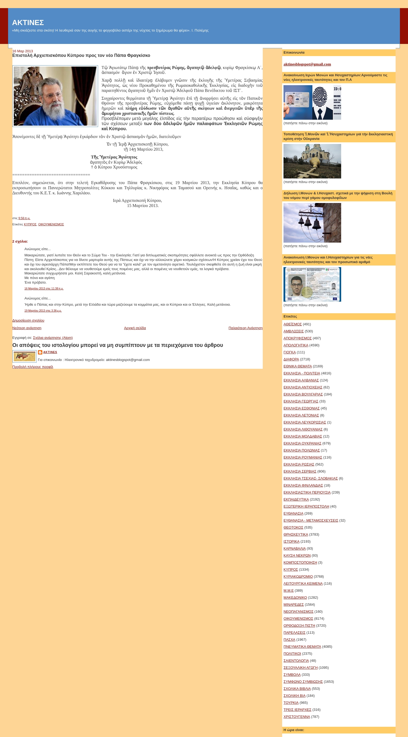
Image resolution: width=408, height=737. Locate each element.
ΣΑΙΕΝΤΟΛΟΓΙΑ (296, 661)
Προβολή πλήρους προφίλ (32, 367)
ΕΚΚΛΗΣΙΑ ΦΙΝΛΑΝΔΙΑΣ (303, 485)
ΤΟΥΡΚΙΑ (291, 703)
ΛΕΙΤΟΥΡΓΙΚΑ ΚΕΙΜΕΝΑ (303, 583)
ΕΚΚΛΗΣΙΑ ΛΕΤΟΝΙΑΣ (301, 415)
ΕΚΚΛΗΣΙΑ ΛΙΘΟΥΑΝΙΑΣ (303, 429)
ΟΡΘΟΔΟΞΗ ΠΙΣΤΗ (299, 626)
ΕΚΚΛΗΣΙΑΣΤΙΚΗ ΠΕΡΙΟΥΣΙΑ (307, 492)
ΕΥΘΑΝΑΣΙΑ (293, 513)
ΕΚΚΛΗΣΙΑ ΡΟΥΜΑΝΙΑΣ (302, 457)
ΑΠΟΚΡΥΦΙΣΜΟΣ (297, 338)
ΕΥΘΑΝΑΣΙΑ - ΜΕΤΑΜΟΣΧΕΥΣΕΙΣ (310, 520)
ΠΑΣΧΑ (289, 640)
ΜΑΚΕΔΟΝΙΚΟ (295, 597)
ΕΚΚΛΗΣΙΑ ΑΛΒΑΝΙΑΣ (301, 380)
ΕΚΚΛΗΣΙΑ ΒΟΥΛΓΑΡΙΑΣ (303, 394)
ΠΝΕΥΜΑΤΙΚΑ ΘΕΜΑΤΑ (302, 647)
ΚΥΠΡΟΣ (30, 224)
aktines (50, 352)
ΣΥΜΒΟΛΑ (291, 675)
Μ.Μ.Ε (288, 590)
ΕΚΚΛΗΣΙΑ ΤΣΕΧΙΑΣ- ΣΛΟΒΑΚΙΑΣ (310, 478)
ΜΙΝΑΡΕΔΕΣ (293, 604)
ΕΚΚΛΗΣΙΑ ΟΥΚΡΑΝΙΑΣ (302, 443)
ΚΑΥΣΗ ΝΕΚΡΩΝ (297, 555)
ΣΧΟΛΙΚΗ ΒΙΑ (294, 696)
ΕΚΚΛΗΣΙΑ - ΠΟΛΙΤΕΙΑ (301, 373)
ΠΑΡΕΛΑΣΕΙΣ (294, 633)
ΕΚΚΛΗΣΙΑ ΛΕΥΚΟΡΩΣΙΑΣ (304, 422)
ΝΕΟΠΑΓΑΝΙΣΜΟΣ (298, 611)
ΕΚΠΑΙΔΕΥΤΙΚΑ (296, 499)
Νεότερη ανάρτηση (27, 328)
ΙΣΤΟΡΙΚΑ (291, 541)
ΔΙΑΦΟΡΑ (291, 359)
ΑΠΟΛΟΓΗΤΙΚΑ (295, 345)
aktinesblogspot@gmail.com (307, 64)
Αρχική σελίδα (135, 328)
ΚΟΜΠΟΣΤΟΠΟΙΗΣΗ (300, 562)
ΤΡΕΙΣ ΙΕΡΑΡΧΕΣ (297, 710)
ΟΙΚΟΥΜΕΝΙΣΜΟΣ (51, 224)
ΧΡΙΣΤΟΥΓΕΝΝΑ (296, 717)
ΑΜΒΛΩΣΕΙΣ (293, 331)
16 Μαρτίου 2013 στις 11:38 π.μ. (44, 288)
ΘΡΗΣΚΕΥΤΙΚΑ (295, 534)
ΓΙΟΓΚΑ (289, 352)
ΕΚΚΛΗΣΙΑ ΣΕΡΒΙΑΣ (299, 471)
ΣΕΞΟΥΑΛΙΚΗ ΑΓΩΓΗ (300, 668)
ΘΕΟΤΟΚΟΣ (293, 527)
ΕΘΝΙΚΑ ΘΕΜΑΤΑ (297, 366)
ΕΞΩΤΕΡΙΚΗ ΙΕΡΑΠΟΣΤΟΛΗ (306, 506)
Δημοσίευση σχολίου (28, 320)
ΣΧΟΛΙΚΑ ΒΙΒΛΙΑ (297, 689)
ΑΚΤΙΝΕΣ (28, 22)
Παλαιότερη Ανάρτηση (245, 328)
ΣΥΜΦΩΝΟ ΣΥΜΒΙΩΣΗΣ (303, 682)
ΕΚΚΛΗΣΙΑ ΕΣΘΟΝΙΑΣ (301, 408)
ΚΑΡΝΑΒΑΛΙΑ (294, 548)
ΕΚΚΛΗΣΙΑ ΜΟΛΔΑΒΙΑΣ (302, 436)
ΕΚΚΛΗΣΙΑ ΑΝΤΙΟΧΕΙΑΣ (302, 387)
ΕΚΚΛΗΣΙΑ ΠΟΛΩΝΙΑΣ (301, 450)
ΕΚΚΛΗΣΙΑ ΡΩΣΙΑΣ (298, 464)
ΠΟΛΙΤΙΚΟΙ (292, 654)
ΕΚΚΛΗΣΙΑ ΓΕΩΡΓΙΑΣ (300, 401)
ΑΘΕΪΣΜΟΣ (292, 324)
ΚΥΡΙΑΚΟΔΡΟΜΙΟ (298, 576)
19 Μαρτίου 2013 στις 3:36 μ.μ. (43, 310)
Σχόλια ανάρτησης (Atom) (53, 338)
